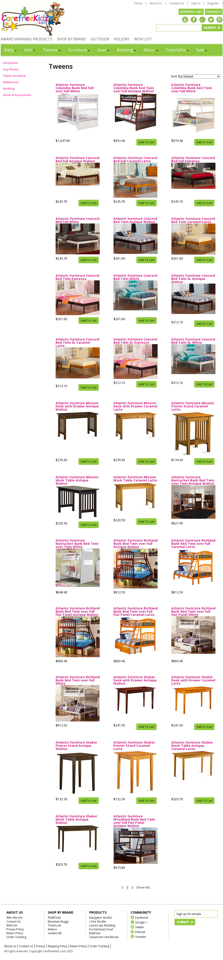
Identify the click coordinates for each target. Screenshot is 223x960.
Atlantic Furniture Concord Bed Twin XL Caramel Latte (77, 342)
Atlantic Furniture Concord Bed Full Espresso (193, 159)
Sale (202, 50)
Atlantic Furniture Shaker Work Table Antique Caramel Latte (192, 745)
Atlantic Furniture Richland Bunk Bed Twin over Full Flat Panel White (193, 611)
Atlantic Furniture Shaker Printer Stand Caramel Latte (134, 745)
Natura (52, 929)
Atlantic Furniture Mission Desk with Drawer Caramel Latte (135, 406)
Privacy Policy (15, 929)
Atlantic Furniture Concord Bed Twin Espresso (77, 277)
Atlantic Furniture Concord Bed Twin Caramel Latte (193, 220)
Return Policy (14, 933)
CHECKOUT (213, 12)
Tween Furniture (14, 76)
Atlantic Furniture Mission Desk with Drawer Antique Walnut (77, 406)
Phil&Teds (54, 918)
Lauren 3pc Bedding (102, 925)
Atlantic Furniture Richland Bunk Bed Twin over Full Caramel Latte (193, 543)
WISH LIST (143, 39)
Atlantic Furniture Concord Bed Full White (77, 220)
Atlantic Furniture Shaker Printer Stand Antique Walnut (76, 745)
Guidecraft (55, 933)
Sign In (195, 3)
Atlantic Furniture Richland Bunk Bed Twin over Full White (78, 680)
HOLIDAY (121, 39)
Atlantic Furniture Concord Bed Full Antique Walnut (77, 159)
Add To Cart (146, 142)
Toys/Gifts (177, 50)
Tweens (52, 50)
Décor (151, 50)
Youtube (140, 936)
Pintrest (140, 931)
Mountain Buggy (58, 921)
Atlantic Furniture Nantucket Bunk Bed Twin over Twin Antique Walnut (192, 480)
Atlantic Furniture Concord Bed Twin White (135, 277)
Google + (141, 922)
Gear (103, 50)
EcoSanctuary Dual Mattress (101, 931)
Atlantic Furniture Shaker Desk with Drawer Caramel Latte (193, 680)
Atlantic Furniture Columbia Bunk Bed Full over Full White (75, 88)
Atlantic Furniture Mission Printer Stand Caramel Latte (192, 406)
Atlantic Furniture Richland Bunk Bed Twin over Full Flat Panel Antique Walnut (78, 611)
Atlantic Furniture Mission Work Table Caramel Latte (135, 479)
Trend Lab (54, 925)
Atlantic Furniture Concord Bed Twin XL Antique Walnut (193, 279)
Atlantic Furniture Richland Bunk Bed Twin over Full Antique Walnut (135, 543)
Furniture (79, 50)
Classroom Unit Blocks (103, 937)
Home (138, 3)
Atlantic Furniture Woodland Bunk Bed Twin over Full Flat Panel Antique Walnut (134, 821)
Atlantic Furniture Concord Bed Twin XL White (193, 341)
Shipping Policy (57, 946)
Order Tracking (16, 937)
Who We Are (14, 918)
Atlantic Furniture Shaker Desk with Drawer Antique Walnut (135, 680)
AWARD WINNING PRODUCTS (26, 39)
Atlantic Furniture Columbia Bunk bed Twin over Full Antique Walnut (133, 88)
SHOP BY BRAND (71, 39)
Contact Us (176, 3)
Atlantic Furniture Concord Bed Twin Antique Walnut (135, 220)
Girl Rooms (10, 63)
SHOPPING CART (191, 12)
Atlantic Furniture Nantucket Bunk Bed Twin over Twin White (77, 543)
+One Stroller (97, 921)
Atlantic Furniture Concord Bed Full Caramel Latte (135, 159)
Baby (10, 50)
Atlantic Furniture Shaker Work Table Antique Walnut (76, 819)
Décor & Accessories (17, 95)
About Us (156, 3)
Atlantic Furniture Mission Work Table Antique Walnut (77, 480)
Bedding (127, 50)
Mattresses (11, 82)
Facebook (141, 917)
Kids (30, 50)
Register (213, 3)
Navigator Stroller (100, 918)
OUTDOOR (100, 39)
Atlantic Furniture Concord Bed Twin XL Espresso (135, 341)
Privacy (40, 946)
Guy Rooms (11, 69)
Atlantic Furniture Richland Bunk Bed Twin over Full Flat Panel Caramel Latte (135, 611)
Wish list (11, 925)
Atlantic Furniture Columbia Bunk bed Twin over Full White (191, 88)
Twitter (139, 927)
